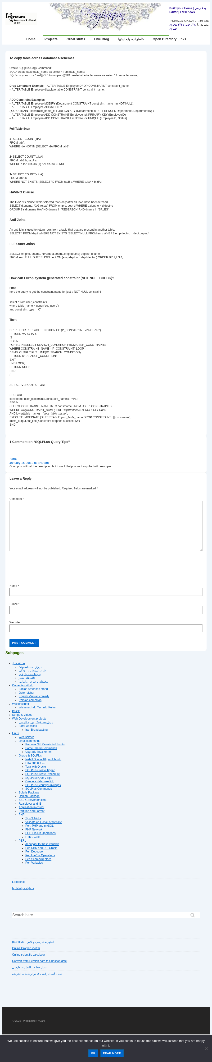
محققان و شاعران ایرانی (33, 681)
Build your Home (180, 8)
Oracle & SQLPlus (30, 755)
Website (14, 622)
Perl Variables (34, 862)
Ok (93, 1053)
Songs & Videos (22, 714)
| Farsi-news (186, 12)
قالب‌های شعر (27, 677)
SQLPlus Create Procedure (42, 774)
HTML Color (33, 837)
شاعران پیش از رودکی (32, 670)
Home (31, 39)
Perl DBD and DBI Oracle (41, 848)
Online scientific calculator (28, 954)
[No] (206, 1048)
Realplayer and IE (30, 803)
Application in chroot (31, 807)
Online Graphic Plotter (26, 948)
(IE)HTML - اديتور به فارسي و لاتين (33, 941)
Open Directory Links (169, 39)
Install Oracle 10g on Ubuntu (43, 759)
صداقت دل (18, 663)
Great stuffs (76, 39)
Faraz (13, 458)
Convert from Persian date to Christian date (39, 961)
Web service (26, 737)
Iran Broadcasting (36, 729)
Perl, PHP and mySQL (39, 825)
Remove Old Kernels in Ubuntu (44, 744)
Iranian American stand (33, 689)
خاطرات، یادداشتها (131, 39)
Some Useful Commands (41, 748)
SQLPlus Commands (38, 788)
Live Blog (101, 39)
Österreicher (26, 692)
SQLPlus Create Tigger (39, 770)
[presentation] (45, 568)
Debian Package (29, 796)
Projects (51, 39)
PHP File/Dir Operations (40, 833)
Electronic (18, 882)
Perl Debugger (34, 851)
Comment (16, 499)
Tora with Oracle (35, 766)
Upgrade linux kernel (38, 751)
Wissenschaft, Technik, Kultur (37, 707)
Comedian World (22, 685)
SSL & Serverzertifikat (32, 800)
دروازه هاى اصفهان (30, 667)
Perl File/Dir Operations (40, 855)
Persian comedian (30, 700)
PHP (22, 814)
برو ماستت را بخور (30, 674)
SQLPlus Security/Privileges (43, 785)
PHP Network (33, 829)
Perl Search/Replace (38, 859)
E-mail (13, 604)
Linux (15, 733)
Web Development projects (29, 718)
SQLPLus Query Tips (38, 777)
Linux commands (29, 741)
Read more (112, 1053)
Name (13, 586)
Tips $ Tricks (33, 818)
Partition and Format (32, 811)
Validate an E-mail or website (43, 822)
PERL (22, 840)
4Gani (41, 1020)
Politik (16, 711)
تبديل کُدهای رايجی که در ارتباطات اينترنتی (37, 973)
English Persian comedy (34, 696)
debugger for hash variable (42, 844)
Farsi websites (28, 726)
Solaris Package (29, 792)
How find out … (35, 763)
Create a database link (39, 781)
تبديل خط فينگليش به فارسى (36, 722)
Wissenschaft (20, 704)
